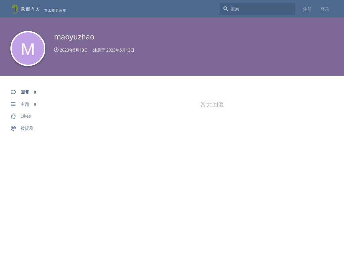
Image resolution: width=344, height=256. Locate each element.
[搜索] (257, 9)
